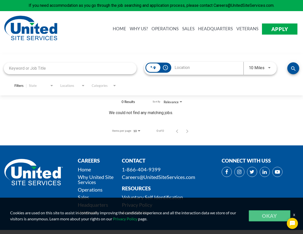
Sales (83, 197)
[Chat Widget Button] (292, 223)
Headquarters (93, 205)
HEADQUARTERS (215, 29)
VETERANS (247, 29)
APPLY (279, 29)
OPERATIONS (165, 29)
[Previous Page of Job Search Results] (177, 131)
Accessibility (135, 212)
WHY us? (139, 29)
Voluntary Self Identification (152, 197)
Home (84, 169)
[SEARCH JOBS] (293, 68)
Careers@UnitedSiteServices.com (158, 177)
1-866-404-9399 (141, 169)
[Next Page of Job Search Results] (187, 131)
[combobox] (70, 68)
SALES (188, 29)
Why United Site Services (95, 179)
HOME (119, 29)
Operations (90, 190)
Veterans (88, 212)
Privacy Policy (137, 205)
